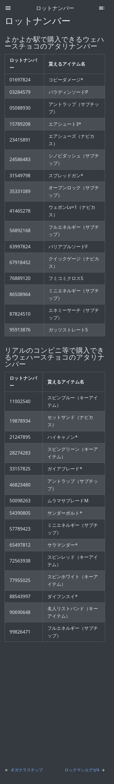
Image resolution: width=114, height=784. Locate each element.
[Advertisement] (57, 703)
